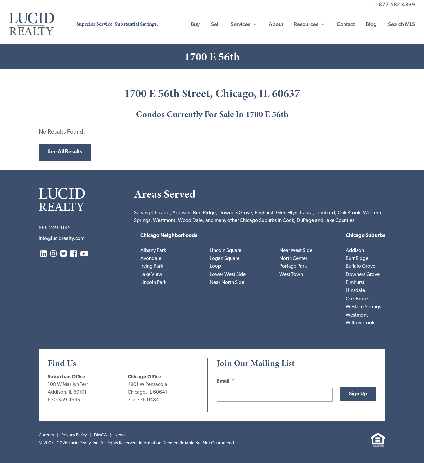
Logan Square (224, 258)
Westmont (357, 315)
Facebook (73, 254)
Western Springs (363, 307)
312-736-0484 (143, 400)
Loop (215, 266)
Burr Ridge (357, 258)
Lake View (151, 274)
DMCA (100, 435)
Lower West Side (228, 274)
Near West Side (295, 250)
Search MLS (401, 24)
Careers (46, 435)
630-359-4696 (64, 400)
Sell (215, 24)
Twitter (63, 254)
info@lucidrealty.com (61, 238)
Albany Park (153, 250)
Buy (195, 24)
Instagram (53, 254)
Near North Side (227, 282)
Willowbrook (360, 323)
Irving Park (151, 266)
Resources (306, 24)
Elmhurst (355, 282)
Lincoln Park (153, 282)
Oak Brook (357, 299)
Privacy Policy (74, 435)
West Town (291, 274)
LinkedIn (43, 254)
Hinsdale (355, 290)
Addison (355, 250)
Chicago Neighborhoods (168, 235)
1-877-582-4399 (395, 4)
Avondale (150, 258)
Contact (346, 24)
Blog (371, 24)
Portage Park (293, 266)
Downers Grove (363, 274)
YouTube (84, 254)
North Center (293, 258)
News (119, 435)
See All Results (65, 152)
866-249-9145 (55, 228)
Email (226, 381)
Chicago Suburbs (365, 235)
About (276, 24)
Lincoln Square (225, 250)
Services (240, 24)
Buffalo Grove (360, 266)
